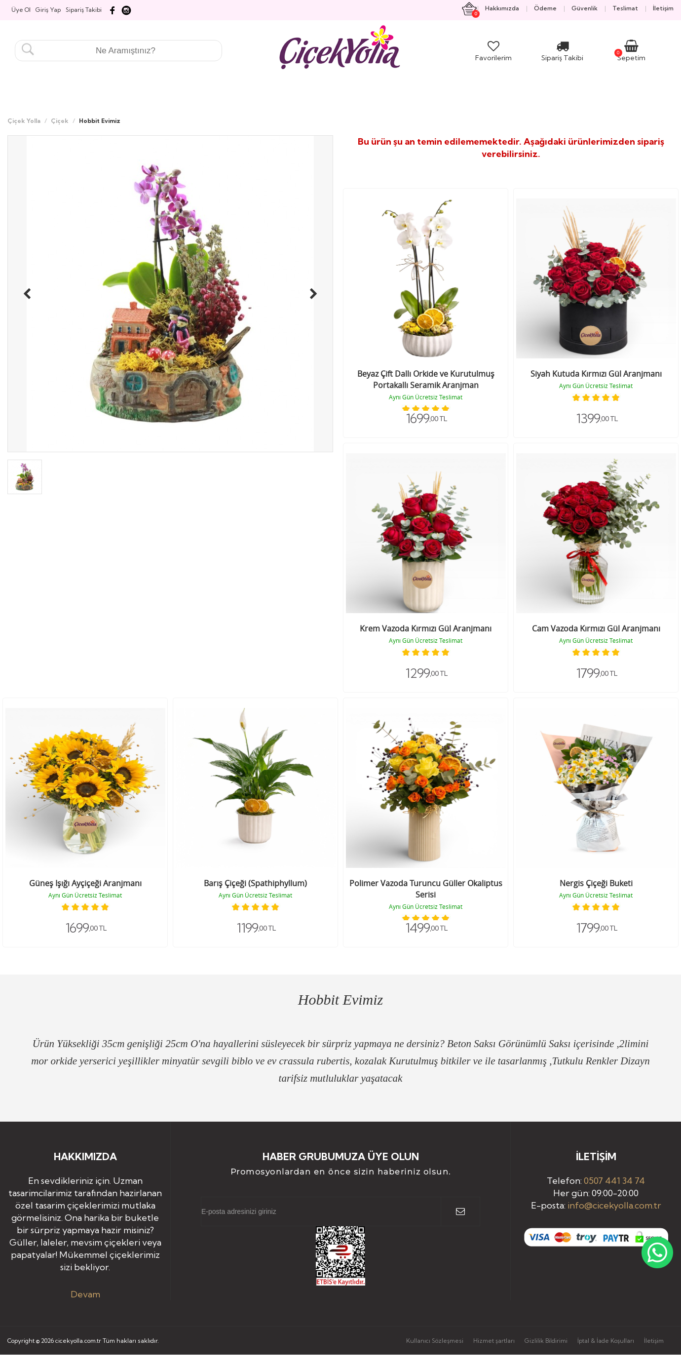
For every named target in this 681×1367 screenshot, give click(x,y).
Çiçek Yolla (23, 120)
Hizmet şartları (494, 1340)
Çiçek (60, 120)
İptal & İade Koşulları (605, 1340)
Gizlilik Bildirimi (546, 1340)
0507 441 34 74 (614, 1180)
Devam (85, 1294)
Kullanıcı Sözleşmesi (434, 1340)
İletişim (654, 1340)
